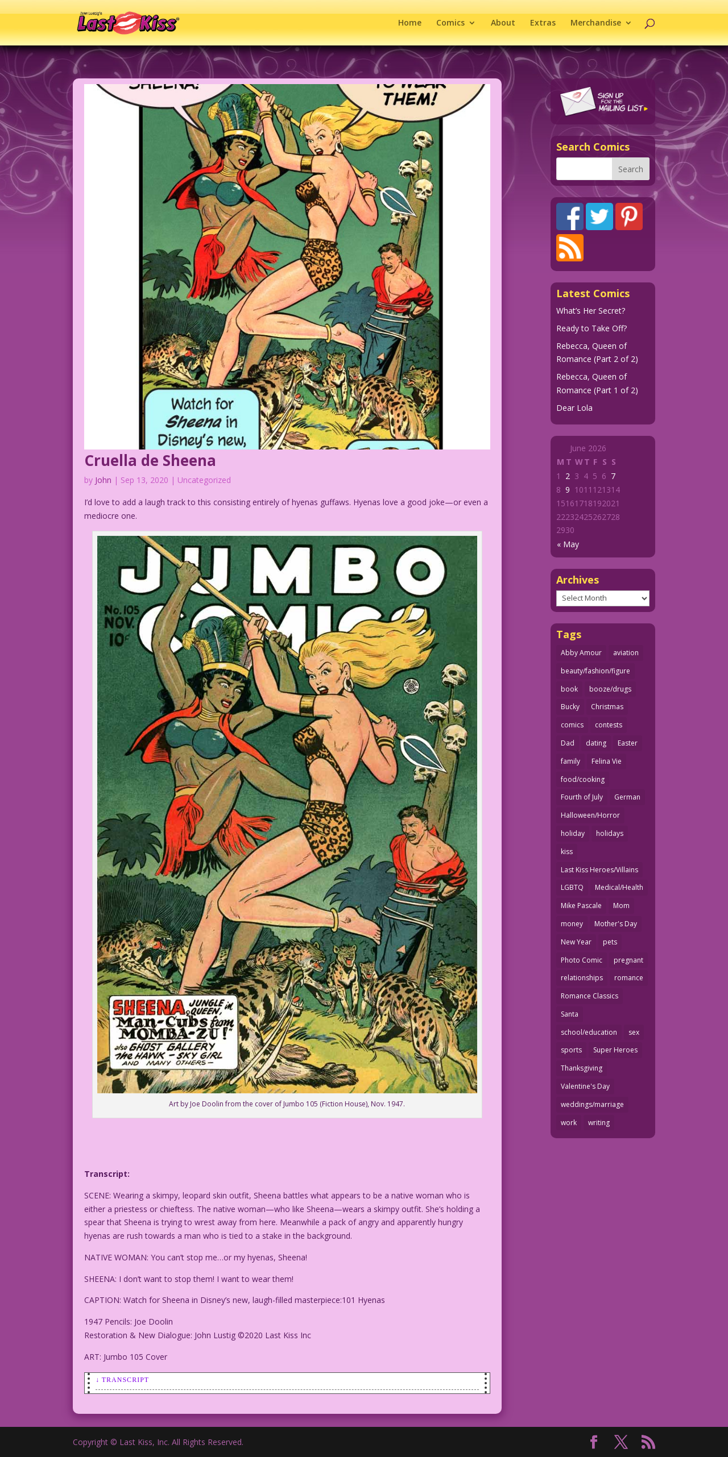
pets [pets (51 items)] (610, 942)
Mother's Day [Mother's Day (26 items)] (615, 924)
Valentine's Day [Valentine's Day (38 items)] (585, 1086)
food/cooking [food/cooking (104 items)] (583, 779)
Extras (543, 23)
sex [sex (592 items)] (633, 1032)
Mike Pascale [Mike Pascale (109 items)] (581, 905)
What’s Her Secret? (590, 310)
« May (568, 544)
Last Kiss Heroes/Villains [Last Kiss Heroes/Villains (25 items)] (599, 870)
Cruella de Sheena (150, 460)
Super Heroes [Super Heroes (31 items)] (615, 1050)
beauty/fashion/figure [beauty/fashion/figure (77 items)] (595, 671)
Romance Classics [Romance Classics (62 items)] (589, 996)
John (103, 479)
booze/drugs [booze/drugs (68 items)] (610, 689)
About (503, 23)
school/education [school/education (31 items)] (589, 1032)
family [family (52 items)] (570, 761)
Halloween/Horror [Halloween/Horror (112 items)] (590, 815)
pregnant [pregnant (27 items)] (628, 960)
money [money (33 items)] (572, 924)
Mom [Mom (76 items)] (621, 905)
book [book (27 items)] (569, 689)
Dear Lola (574, 407)
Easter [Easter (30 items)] (628, 743)
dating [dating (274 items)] (596, 743)
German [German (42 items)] (627, 797)
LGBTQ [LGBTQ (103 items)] (572, 887)
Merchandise (595, 23)
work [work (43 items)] (569, 1122)
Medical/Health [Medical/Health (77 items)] (619, 887)
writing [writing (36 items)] (599, 1122)
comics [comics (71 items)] (572, 725)
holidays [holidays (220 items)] (609, 833)
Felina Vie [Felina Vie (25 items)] (607, 761)
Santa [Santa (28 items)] (569, 1014)
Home (409, 23)
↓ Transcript (122, 1380)
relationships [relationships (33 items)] (582, 978)
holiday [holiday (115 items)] (573, 833)
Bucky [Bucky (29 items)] (570, 706)
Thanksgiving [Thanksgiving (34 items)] (581, 1068)
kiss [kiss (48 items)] (567, 851)
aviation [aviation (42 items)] (626, 652)
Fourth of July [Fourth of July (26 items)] (582, 797)
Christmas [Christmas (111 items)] (607, 706)
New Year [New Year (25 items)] (576, 942)
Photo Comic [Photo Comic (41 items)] (581, 960)
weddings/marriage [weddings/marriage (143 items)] (592, 1104)
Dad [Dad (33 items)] (567, 743)
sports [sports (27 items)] (571, 1050)
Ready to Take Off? (591, 328)
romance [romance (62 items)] (628, 978)
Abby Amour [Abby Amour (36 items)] (581, 652)
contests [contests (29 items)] (608, 725)
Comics (450, 23)
